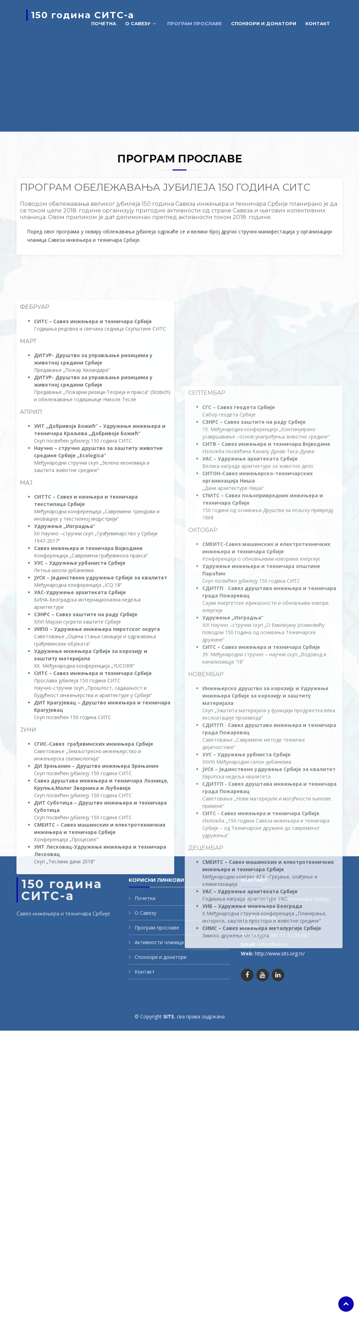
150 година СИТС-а (82, 15)
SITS (168, 1016)
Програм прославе (194, 23)
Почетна (103, 23)
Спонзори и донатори (263, 23)
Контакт (317, 23)
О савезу (137, 23)
